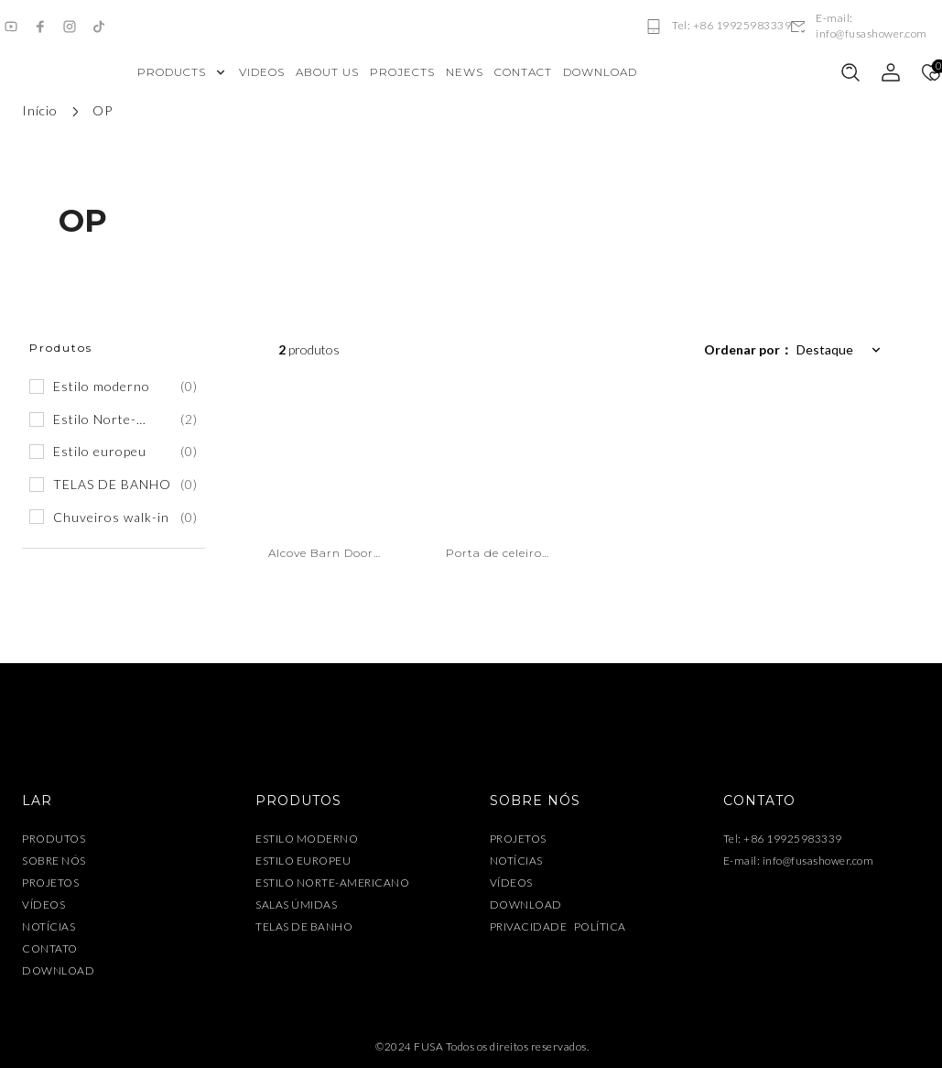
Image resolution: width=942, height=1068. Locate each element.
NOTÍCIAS (48, 928)
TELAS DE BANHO (303, 928)
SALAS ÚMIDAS (296, 906)
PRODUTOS (53, 840)
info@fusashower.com (818, 862)
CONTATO (50, 950)
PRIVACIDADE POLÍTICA (558, 928)
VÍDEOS (43, 906)
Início (40, 110)
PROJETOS (50, 884)
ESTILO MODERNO (306, 840)
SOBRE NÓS (54, 862)
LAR (37, 801)
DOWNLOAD (58, 972)
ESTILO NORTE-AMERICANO (332, 884)
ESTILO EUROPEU (303, 862)
